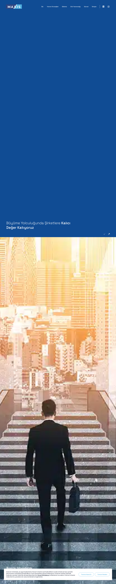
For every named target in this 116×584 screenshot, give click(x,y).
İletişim (94, 6)
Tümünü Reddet (102, 574)
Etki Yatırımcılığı (75, 6)
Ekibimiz (64, 6)
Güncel (86, 6)
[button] (109, 234)
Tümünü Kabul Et (86, 574)
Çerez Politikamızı (43, 575)
